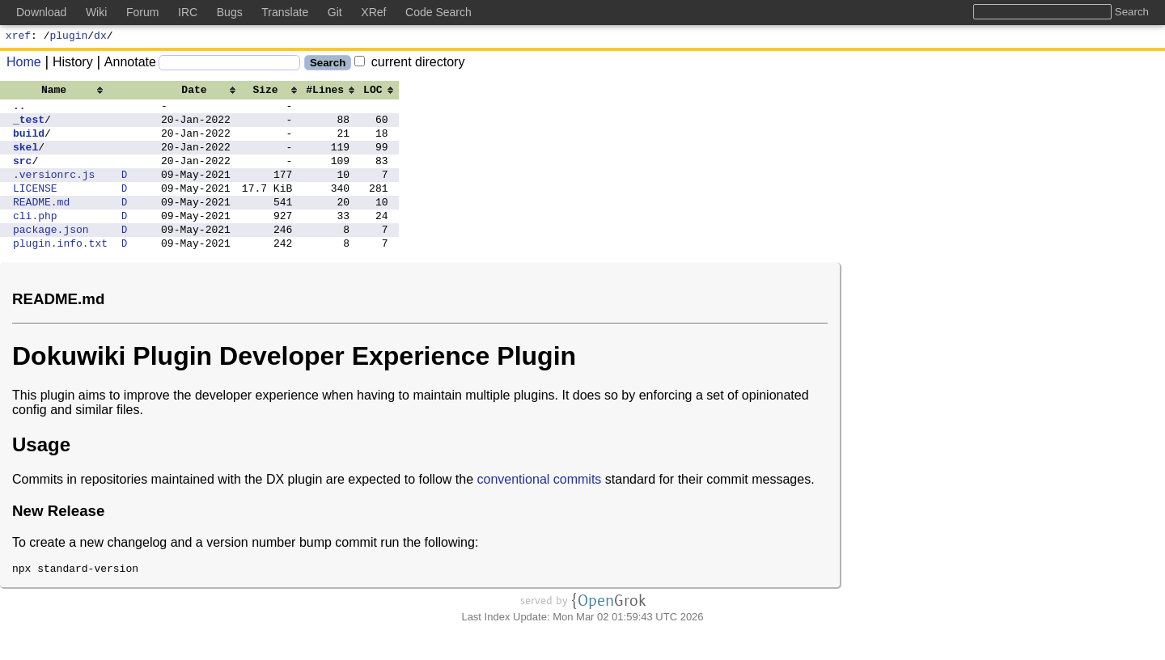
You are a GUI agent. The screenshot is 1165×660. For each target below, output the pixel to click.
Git (335, 12)
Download (41, 12)
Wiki (96, 12)
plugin (69, 37)
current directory (409, 64)
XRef (373, 12)
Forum (142, 12)
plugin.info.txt (60, 271)
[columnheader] (60, 91)
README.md (41, 223)
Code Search (438, 12)
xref (18, 37)
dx (100, 37)
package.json (51, 255)
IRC (187, 12)
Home (23, 64)
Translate (284, 12)
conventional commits (539, 508)
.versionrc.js (54, 191)
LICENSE (35, 207)
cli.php (35, 239)
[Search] (229, 65)
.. (19, 110)
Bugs (230, 12)
